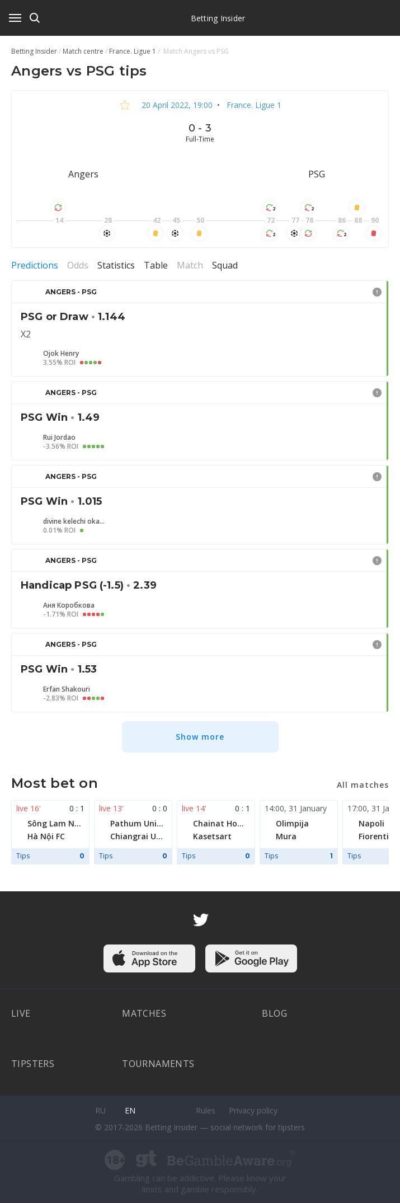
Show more (200, 736)
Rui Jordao (59, 437)
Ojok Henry (61, 353)
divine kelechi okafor (74, 521)
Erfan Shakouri (66, 689)
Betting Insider (218, 18)
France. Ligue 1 (252, 105)
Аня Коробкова (69, 605)
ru (100, 1110)
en (130, 1110)
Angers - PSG (71, 292)
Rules (205, 1110)
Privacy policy (253, 1110)
